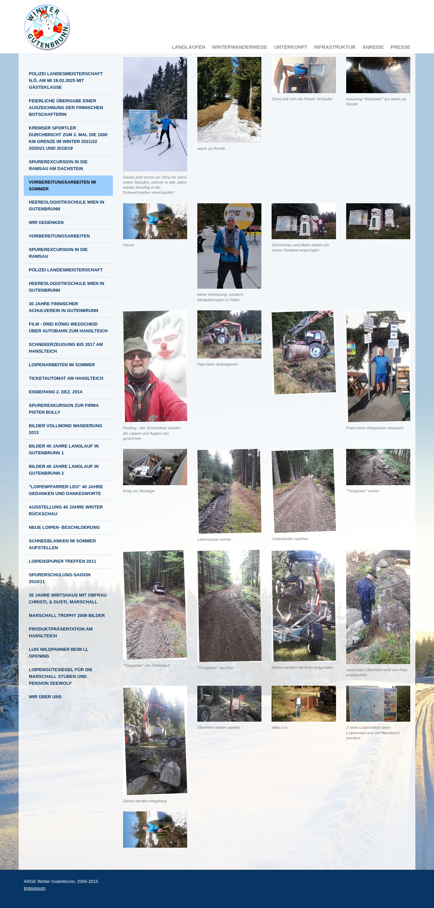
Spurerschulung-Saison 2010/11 (60, 578)
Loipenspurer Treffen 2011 (62, 561)
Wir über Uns (45, 696)
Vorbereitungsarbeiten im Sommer (62, 185)
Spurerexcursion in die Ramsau (58, 253)
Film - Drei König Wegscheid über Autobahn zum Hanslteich (68, 327)
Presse (400, 47)
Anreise (373, 47)
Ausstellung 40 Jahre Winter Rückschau (66, 510)
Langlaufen (188, 47)
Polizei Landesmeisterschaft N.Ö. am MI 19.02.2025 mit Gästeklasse (66, 80)
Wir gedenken (46, 222)
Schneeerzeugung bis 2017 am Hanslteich (66, 348)
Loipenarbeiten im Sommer (62, 364)
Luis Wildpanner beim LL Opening (58, 653)
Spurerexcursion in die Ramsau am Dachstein (58, 165)
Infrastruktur (334, 47)
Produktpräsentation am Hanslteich (61, 632)
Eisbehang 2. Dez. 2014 (55, 391)
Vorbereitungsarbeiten (59, 236)
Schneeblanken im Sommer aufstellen (62, 544)
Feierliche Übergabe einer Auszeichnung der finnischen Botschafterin (66, 107)
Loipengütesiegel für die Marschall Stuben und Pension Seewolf (61, 676)
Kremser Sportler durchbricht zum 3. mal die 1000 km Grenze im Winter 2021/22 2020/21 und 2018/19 (68, 138)
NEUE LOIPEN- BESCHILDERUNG (64, 527)
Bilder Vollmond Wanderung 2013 (65, 429)
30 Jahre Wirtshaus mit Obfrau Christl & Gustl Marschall (68, 598)
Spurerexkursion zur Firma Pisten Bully (64, 409)
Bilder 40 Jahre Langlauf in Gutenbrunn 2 (64, 470)
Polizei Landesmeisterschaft (66, 269)
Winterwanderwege (239, 47)
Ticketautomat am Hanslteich (66, 378)
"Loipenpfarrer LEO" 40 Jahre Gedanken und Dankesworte (66, 490)
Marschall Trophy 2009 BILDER (67, 615)
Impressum (34, 888)
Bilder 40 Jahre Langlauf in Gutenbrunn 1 (64, 449)
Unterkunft (290, 47)
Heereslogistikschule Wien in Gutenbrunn (66, 205)
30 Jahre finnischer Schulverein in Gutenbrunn (63, 307)
